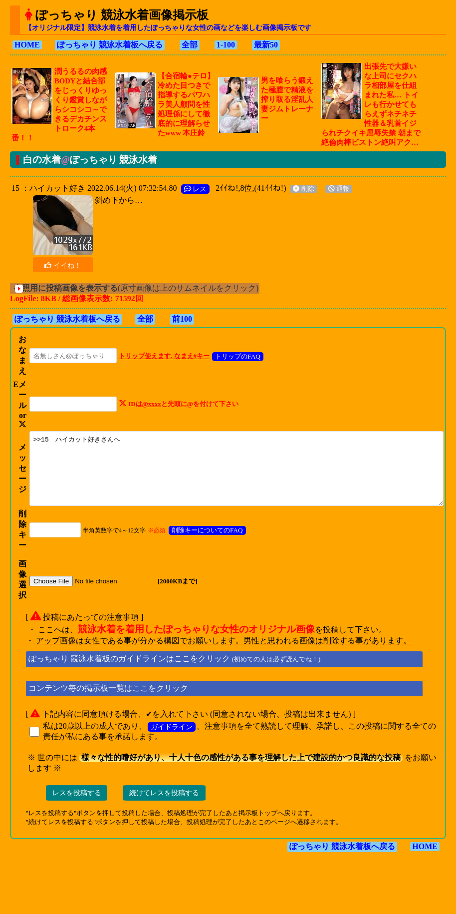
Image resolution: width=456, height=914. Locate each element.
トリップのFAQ (227, 356)
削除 (298, 188)
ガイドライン (167, 749)
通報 (334, 188)
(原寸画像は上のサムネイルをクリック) (145, 288)
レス (191, 189)
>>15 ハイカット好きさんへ (235, 484)
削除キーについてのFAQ (196, 552)
